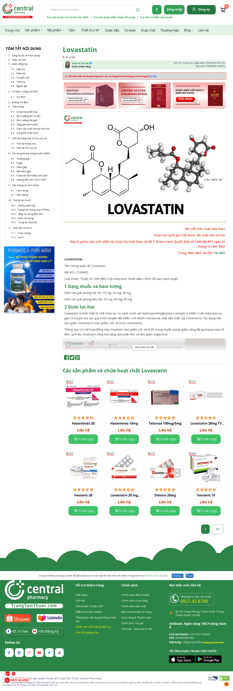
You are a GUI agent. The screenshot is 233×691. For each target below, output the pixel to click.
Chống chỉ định (20, 102)
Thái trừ (21, 81)
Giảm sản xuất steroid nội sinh (33, 128)
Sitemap (126, 629)
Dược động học (20, 63)
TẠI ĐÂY (219, 253)
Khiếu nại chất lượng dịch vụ (93, 627)
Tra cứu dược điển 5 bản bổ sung (114, 17)
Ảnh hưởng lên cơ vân (28, 116)
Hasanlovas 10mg (124, 423)
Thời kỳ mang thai (26, 143)
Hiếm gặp (22, 167)
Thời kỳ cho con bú (27, 147)
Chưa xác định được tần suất (32, 175)
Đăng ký (204, 9)
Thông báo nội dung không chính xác (96, 619)
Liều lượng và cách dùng (25, 185)
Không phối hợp (26, 205)
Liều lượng (23, 194)
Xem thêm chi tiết (144, 347)
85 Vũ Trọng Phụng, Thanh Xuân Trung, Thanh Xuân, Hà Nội (200, 613)
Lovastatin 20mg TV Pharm (206, 423)
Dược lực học (19, 59)
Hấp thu (21, 69)
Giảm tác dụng (26, 218)
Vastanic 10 (206, 495)
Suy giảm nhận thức (27, 132)
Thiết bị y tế (89, 30)
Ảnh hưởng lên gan (27, 120)
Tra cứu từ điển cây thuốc (156, 17)
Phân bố (21, 73)
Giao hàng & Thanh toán (136, 617)
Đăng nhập (174, 9)
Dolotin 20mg (165, 495)
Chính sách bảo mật (157, 575)
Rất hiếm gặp (24, 171)
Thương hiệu (169, 30)
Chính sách (129, 585)
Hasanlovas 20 (83, 423)
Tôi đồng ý (178, 575)
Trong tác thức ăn (27, 222)
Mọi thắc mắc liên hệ (185, 585)
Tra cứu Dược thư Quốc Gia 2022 (67, 17)
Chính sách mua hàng (134, 600)
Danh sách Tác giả (132, 623)
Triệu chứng (24, 233)
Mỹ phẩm (54, 30)
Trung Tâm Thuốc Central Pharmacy (80, 678)
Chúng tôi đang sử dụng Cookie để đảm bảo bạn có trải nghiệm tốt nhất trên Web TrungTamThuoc (103, 576)
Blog (187, 30)
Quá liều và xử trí (23, 227)
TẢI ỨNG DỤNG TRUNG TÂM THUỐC (193, 651)
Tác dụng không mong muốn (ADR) (31, 153)
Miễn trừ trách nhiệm (89, 612)
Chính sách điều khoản (135, 595)
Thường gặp (23, 158)
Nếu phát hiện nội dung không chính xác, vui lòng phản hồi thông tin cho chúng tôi (112, 76)
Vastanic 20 (83, 495)
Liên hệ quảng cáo (87, 632)
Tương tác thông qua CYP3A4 (33, 209)
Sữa (71, 30)
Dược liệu (112, 30)
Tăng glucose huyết (27, 124)
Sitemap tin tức (143, 629)
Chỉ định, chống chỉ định (25, 91)
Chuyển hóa (23, 77)
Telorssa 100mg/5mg (165, 423)
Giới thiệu (82, 595)
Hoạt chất (148, 30)
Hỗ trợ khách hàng (90, 585)
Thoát (189, 575)
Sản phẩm (32, 30)
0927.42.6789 (194, 601)
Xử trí (21, 237)
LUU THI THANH (189, 634)
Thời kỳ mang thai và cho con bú (29, 138)
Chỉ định (21, 96)
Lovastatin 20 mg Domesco (124, 495)
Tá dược (130, 30)
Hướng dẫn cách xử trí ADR (31, 179)
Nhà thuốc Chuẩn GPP (89, 606)
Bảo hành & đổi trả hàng (136, 612)
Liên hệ (203, 30)
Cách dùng (23, 190)
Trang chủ (12, 30)
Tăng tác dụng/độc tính (30, 213)
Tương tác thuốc (22, 200)
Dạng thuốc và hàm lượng (26, 55)
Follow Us (12, 642)
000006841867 (182, 638)
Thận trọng (18, 106)
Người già (22, 86)
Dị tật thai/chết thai (27, 111)
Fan (17, 631)
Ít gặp (20, 162)
